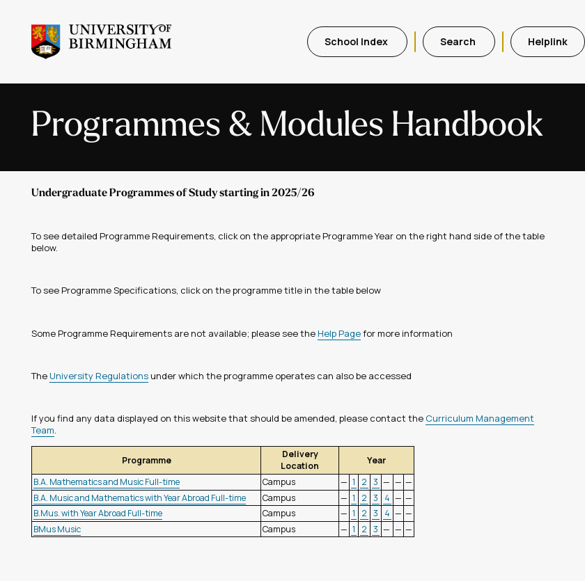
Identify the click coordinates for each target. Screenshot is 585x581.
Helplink (548, 41)
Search (459, 41)
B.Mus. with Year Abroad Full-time (97, 513)
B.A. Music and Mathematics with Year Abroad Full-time (139, 498)
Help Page (339, 333)
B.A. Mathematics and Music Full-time (106, 482)
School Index (357, 41)
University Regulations (98, 375)
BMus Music (57, 529)
